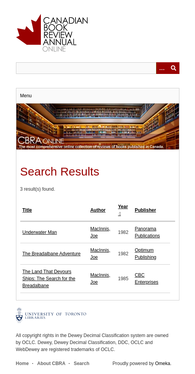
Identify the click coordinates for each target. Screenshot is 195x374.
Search (81, 363)
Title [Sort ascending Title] (27, 210)
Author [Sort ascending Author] (97, 210)
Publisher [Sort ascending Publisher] (145, 210)
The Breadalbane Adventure (52, 253)
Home (22, 363)
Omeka (162, 363)
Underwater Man (40, 232)
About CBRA (51, 363)
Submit (173, 68)
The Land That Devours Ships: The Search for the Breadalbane (49, 278)
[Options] (162, 68)
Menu (26, 95)
